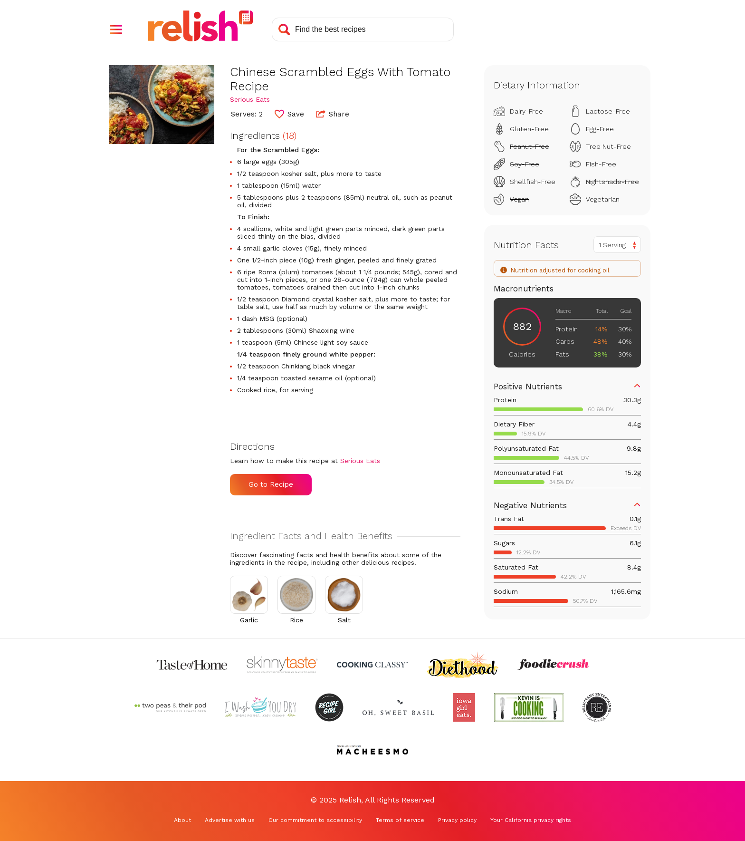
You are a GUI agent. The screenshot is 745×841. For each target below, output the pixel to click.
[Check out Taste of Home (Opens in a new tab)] (192, 664)
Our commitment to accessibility (315, 820)
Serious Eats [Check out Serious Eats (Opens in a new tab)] (250, 99)
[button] (116, 29)
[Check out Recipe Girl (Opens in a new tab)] (329, 707)
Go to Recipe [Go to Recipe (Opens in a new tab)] (270, 484)
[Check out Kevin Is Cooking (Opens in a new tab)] (529, 707)
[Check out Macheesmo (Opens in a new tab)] (372, 750)
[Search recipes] (363, 29)
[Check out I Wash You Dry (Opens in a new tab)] (260, 707)
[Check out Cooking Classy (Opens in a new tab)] (372, 664)
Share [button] (332, 113)
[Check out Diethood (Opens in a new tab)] (462, 664)
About (182, 820)
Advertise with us (230, 820)
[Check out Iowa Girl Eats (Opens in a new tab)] (464, 707)
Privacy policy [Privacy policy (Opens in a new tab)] (457, 820)
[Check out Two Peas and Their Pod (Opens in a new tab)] (170, 707)
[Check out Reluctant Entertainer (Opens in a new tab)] (597, 707)
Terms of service (400, 820)
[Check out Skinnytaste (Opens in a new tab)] (282, 664)
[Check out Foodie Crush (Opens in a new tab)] (553, 664)
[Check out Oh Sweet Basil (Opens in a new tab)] (398, 707)
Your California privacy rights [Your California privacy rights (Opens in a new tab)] (530, 820)
